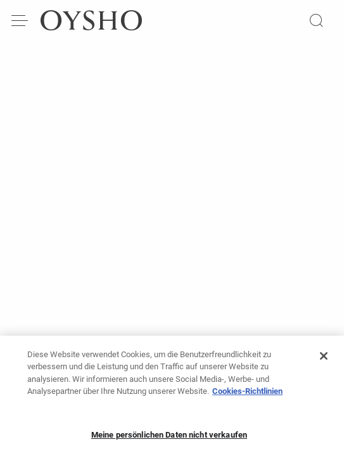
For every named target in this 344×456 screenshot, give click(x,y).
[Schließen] (324, 360)
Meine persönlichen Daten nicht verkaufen (169, 438)
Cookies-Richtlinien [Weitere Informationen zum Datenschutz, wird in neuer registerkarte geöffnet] (247, 395)
